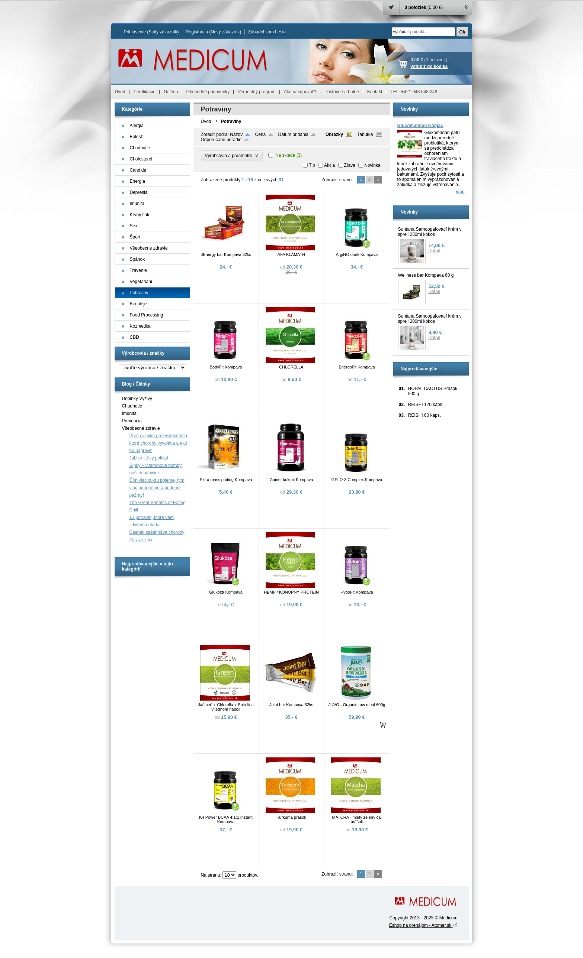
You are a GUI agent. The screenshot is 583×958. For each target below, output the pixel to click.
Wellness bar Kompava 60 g (426, 275)
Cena (260, 134)
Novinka (372, 165)
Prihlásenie (151, 32)
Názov (236, 134)
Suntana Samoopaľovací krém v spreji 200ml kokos (430, 319)
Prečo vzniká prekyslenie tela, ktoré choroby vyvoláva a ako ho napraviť (159, 443)
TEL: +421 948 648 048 (413, 91)
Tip (312, 165)
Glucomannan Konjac (420, 125)
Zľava (349, 165)
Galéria (171, 91)
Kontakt (374, 91)
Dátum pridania (293, 134)
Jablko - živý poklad (149, 458)
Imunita (129, 413)
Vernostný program (256, 91)
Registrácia (213, 32)
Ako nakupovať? (300, 91)
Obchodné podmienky (208, 91)
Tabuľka (365, 134)
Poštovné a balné (341, 91)
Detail (434, 250)
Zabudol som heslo (267, 32)
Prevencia (132, 420)
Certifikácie (145, 91)
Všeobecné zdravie (141, 428)
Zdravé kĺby (141, 539)
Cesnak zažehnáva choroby (157, 532)
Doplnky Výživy (137, 398)
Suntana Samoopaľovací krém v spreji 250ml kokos (430, 232)
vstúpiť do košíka (429, 66)
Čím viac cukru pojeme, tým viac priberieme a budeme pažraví (157, 488)
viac (460, 191)
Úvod (120, 91)
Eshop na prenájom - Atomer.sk (423, 925)
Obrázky (334, 134)
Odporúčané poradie (221, 139)
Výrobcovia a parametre (232, 155)
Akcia (329, 165)
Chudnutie (132, 406)
